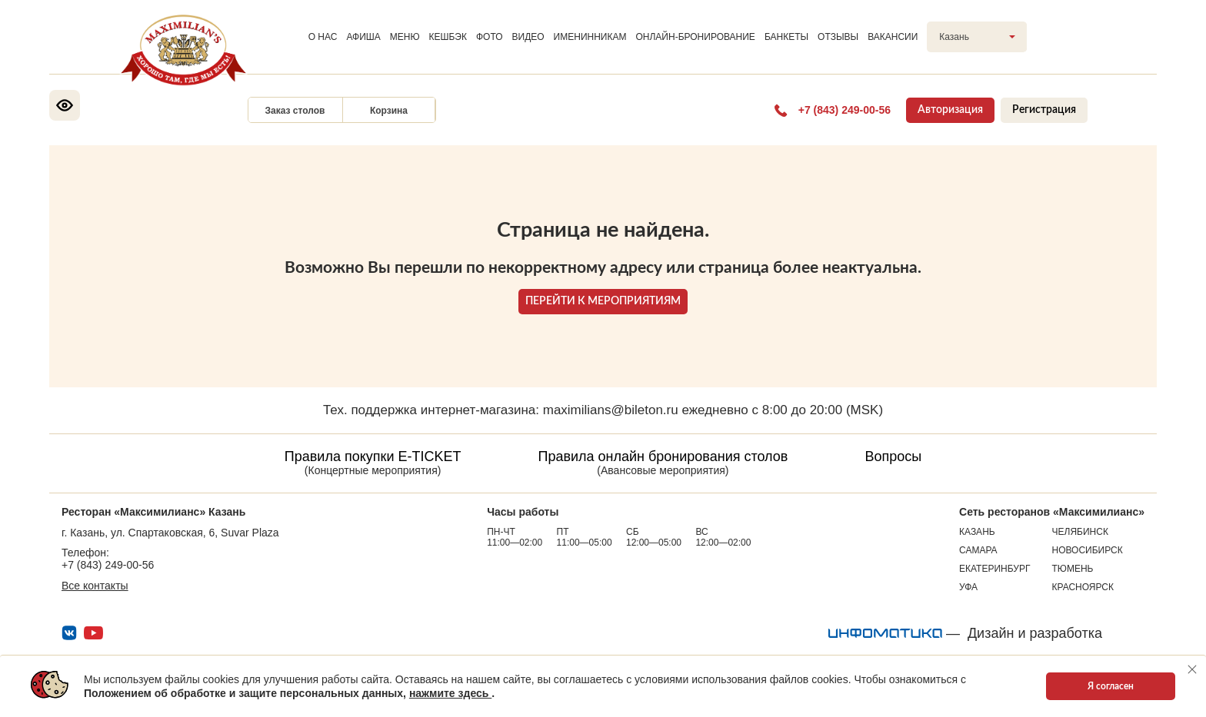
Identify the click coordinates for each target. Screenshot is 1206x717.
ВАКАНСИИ (893, 37)
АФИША (363, 37)
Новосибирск (1087, 550)
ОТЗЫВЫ (838, 37)
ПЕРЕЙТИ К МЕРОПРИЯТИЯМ (603, 301)
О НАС (323, 37)
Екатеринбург (994, 568)
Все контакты (95, 585)
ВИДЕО (528, 37)
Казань (977, 531)
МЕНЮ (405, 37)
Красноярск (1083, 587)
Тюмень (1073, 568)
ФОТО (489, 37)
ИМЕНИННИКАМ (590, 37)
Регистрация (1044, 110)
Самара (978, 550)
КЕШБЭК (448, 37)
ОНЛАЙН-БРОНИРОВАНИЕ (695, 37)
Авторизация (950, 110)
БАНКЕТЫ (786, 37)
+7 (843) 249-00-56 (108, 565)
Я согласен (1111, 686)
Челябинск (1080, 531)
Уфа (968, 587)
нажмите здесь (450, 693)
